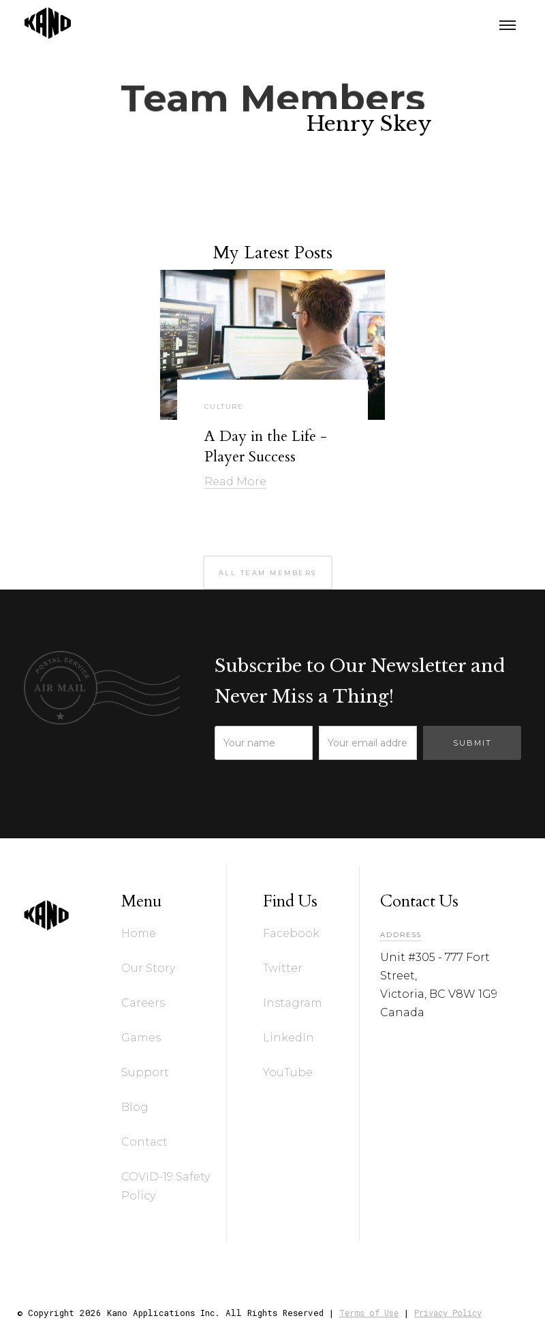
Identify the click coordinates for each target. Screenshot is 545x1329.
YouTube (288, 1072)
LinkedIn (288, 1037)
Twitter (282, 968)
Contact (144, 1141)
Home (138, 933)
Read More (235, 481)
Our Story (148, 968)
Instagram (292, 1002)
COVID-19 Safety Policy (165, 1186)
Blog (135, 1107)
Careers (143, 1002)
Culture (224, 406)
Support (145, 1072)
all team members (268, 573)
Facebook (291, 933)
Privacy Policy (448, 1312)
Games (141, 1037)
